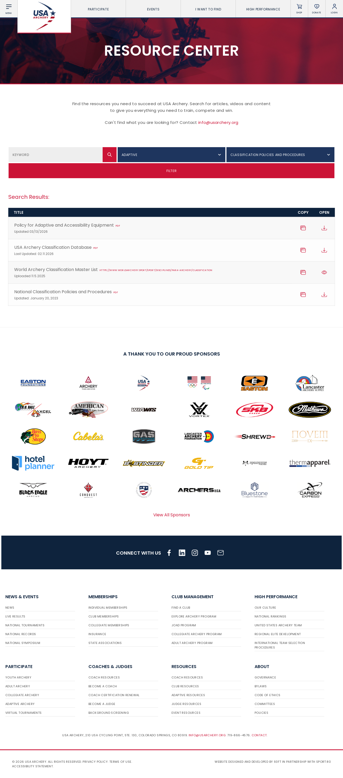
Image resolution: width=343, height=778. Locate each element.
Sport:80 (323, 762)
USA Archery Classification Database (150, 250)
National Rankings (270, 616)
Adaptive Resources (188, 695)
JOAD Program (184, 625)
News (9, 607)
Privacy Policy (95, 762)
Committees (265, 704)
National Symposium (22, 643)
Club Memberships (103, 616)
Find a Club (181, 607)
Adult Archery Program (192, 643)
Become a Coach (102, 686)
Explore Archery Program (194, 616)
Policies (261, 713)
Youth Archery (18, 677)
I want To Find (208, 9)
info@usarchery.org (218, 122)
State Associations (105, 643)
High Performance (263, 9)
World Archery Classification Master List (150, 272)
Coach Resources (104, 677)
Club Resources (185, 686)
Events (153, 9)
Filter (171, 171)
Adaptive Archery (20, 704)
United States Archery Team (278, 625)
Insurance (97, 634)
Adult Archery (17, 686)
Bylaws (261, 686)
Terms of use (120, 762)
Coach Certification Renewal (114, 695)
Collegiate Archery (22, 695)
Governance (265, 677)
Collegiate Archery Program (197, 634)
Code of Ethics (268, 695)
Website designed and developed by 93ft (248, 762)
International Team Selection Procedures (280, 645)
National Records (20, 634)
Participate (98, 9)
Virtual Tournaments (23, 713)
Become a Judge (101, 704)
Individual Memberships (108, 607)
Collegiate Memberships (108, 625)
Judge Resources (186, 704)
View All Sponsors (171, 515)
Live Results (15, 616)
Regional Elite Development (278, 634)
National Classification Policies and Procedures (150, 295)
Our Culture (265, 607)
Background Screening (108, 713)
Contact (259, 735)
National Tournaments (24, 625)
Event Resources (186, 713)
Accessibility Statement (32, 766)
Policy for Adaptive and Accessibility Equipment (150, 228)
